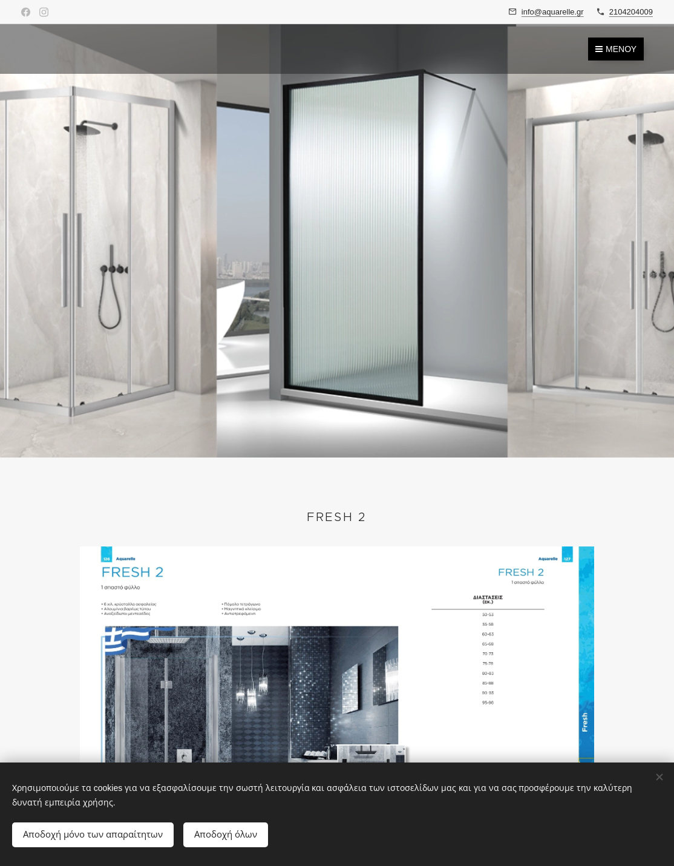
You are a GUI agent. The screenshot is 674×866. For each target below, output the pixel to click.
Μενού (615, 49)
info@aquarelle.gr (553, 11)
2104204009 (631, 11)
